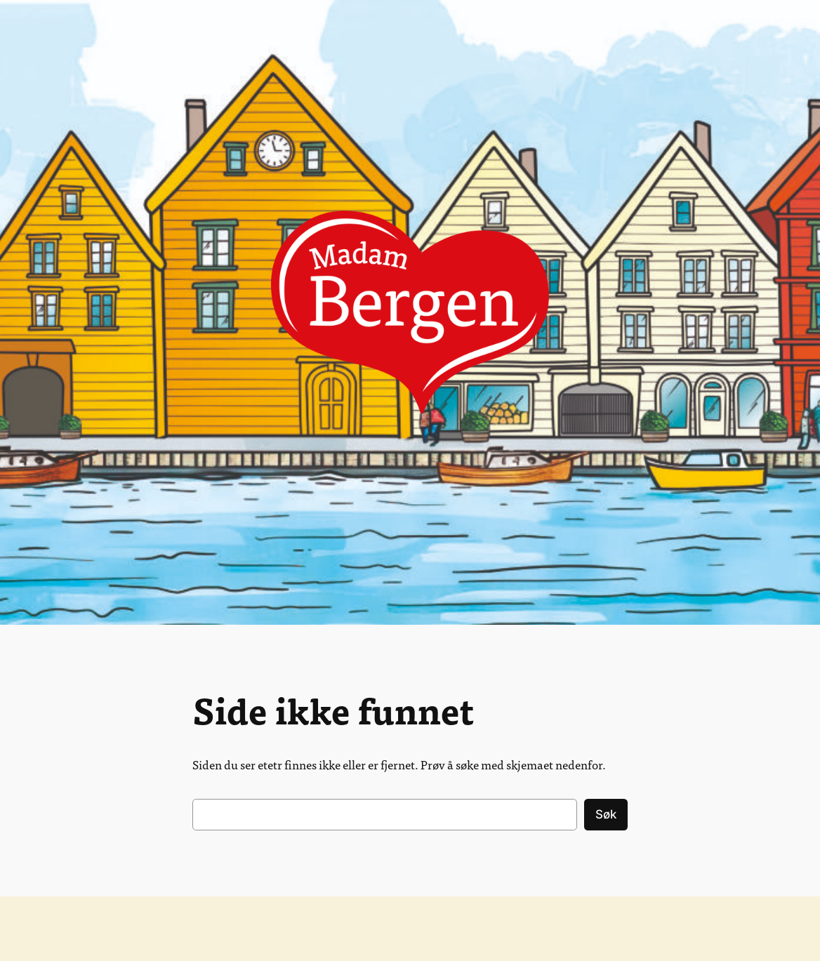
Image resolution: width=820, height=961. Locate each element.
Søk (605, 814)
